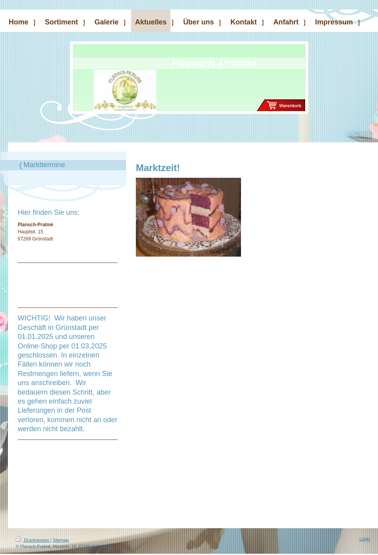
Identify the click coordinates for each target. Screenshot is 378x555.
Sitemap (61, 540)
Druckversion (33, 540)
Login (364, 538)
